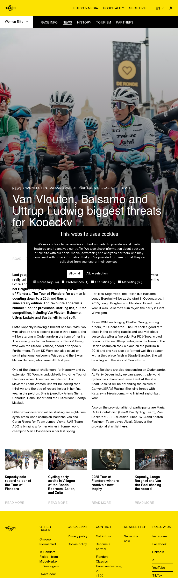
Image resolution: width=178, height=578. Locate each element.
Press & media (85, 8)
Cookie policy (77, 544)
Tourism (103, 22)
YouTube (158, 568)
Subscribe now (131, 539)
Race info (49, 22)
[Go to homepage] (10, 8)
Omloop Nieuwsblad (48, 542)
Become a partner (103, 547)
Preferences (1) (75, 282)
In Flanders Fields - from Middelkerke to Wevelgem (49, 559)
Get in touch (104, 536)
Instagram (159, 536)
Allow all (74, 273)
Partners (124, 22)
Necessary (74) (46, 282)
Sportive (137, 8)
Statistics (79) (103, 282)
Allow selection (97, 273)
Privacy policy (77, 536)
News (67, 22)
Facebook (159, 544)
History (84, 22)
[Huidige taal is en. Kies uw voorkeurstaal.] (160, 8)
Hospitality (113, 8)
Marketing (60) (130, 282)
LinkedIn (158, 552)
